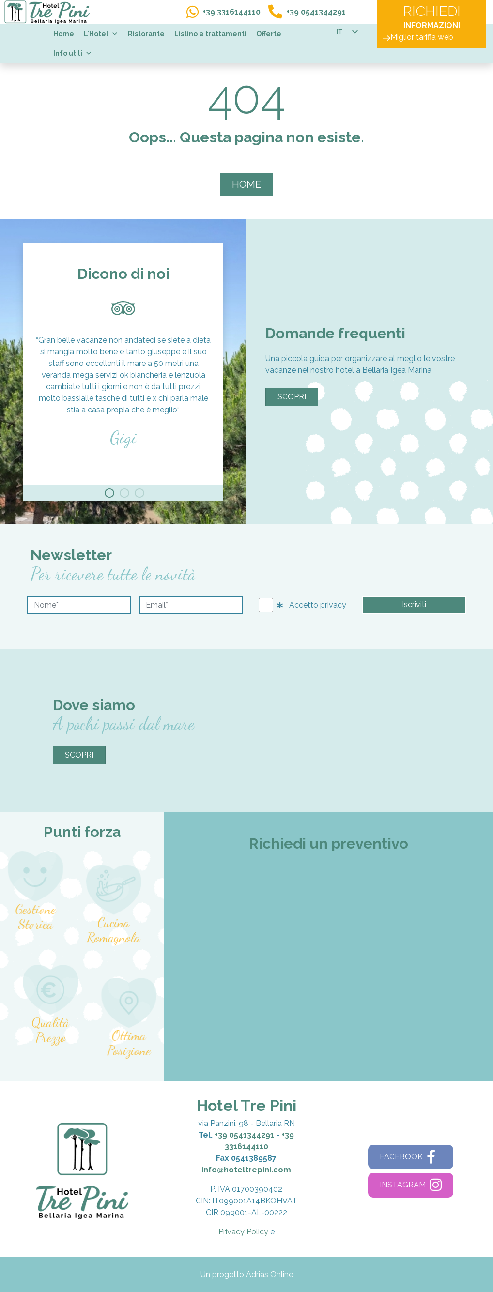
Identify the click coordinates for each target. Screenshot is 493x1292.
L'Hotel (101, 34)
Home (63, 34)
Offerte (268, 34)
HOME (246, 184)
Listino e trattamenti (210, 34)
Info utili (72, 53)
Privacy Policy (243, 1231)
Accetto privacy (311, 604)
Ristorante (146, 34)
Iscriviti (414, 604)
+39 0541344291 (244, 1135)
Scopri (291, 396)
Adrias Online (269, 1274)
